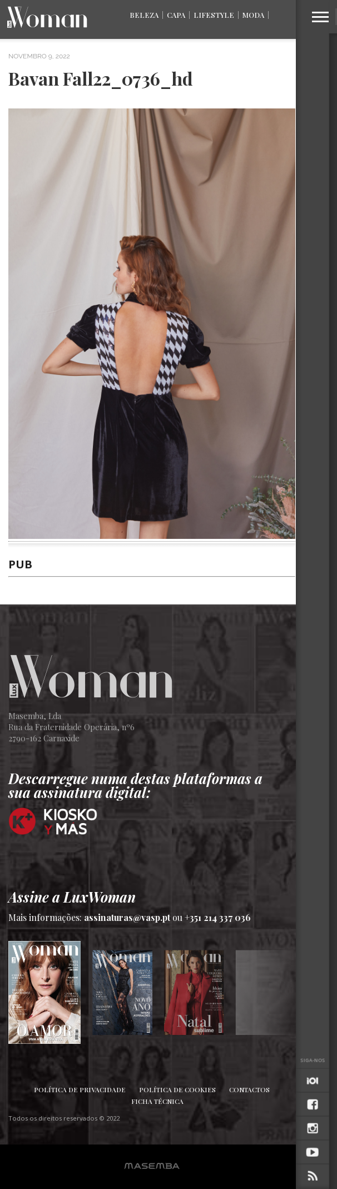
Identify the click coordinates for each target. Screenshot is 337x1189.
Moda (253, 14)
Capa (176, 14)
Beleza (144, 14)
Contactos (249, 1089)
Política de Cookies (177, 1089)
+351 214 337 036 (218, 917)
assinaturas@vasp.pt (127, 917)
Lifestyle (214, 14)
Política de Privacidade (80, 1089)
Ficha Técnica (157, 1101)
